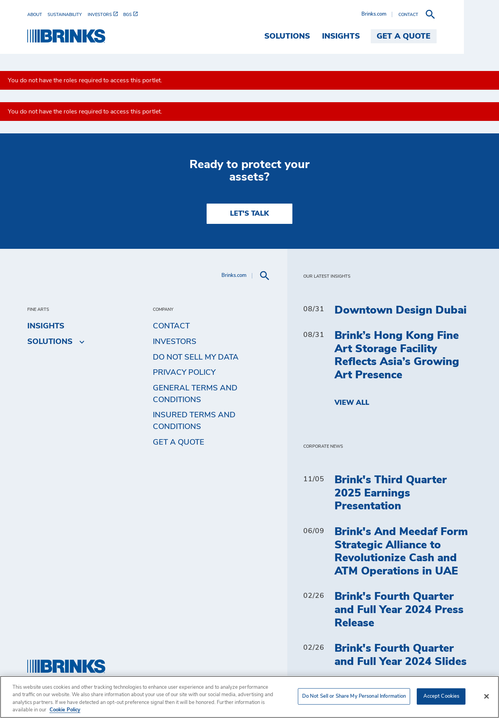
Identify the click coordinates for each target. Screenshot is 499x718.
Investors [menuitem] (174, 342)
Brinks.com (408, 14)
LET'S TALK (249, 213)
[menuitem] (37, 15)
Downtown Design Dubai (400, 310)
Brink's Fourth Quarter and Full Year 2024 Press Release (399, 609)
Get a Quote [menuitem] (439, 36)
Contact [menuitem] (171, 326)
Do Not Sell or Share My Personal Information (354, 696)
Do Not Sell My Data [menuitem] (196, 357)
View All (351, 402)
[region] (249, 697)
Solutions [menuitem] (322, 36)
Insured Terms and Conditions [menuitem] (194, 421)
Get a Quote (178, 442)
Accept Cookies (441, 696)
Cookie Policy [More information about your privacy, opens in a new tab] (65, 710)
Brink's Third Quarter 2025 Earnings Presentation (390, 493)
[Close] (486, 696)
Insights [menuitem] (376, 36)
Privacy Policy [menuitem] (184, 372)
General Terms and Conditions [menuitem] (195, 394)
